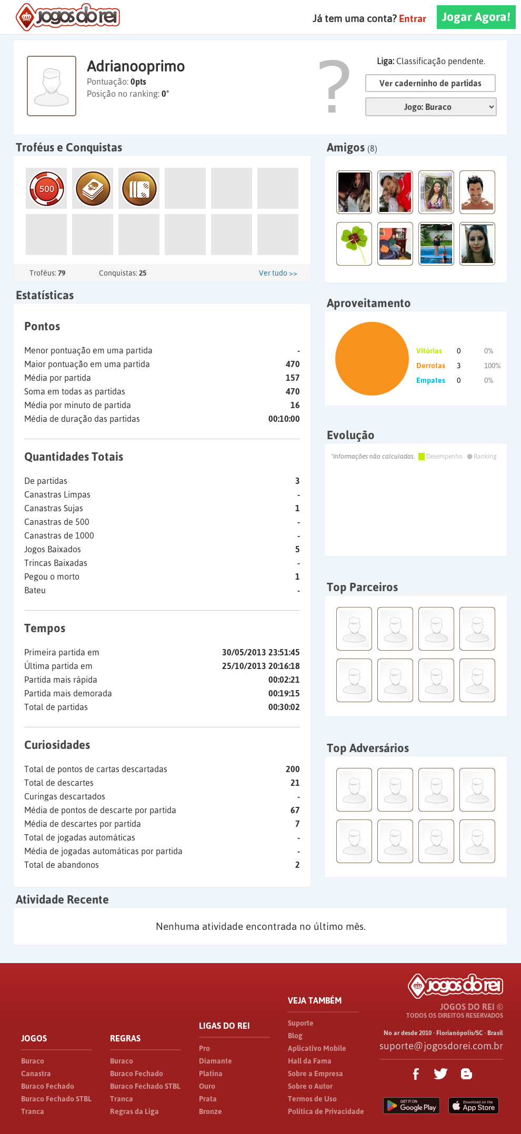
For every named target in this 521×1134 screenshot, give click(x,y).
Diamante (215, 1061)
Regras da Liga (134, 1111)
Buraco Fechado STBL (56, 1099)
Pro (204, 1048)
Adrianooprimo (136, 66)
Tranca (32, 1111)
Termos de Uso (312, 1099)
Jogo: (431, 106)
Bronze (210, 1111)
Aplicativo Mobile (317, 1048)
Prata (208, 1099)
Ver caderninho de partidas (430, 83)
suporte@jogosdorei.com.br (441, 1045)
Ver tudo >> (278, 273)
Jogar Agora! (476, 17)
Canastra (36, 1073)
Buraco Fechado (47, 1086)
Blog (295, 1035)
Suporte (301, 1023)
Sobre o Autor (310, 1086)
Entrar (412, 18)
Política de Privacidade (326, 1111)
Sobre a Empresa (315, 1073)
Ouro (207, 1086)
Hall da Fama (310, 1061)
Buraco (32, 1061)
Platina (211, 1073)
